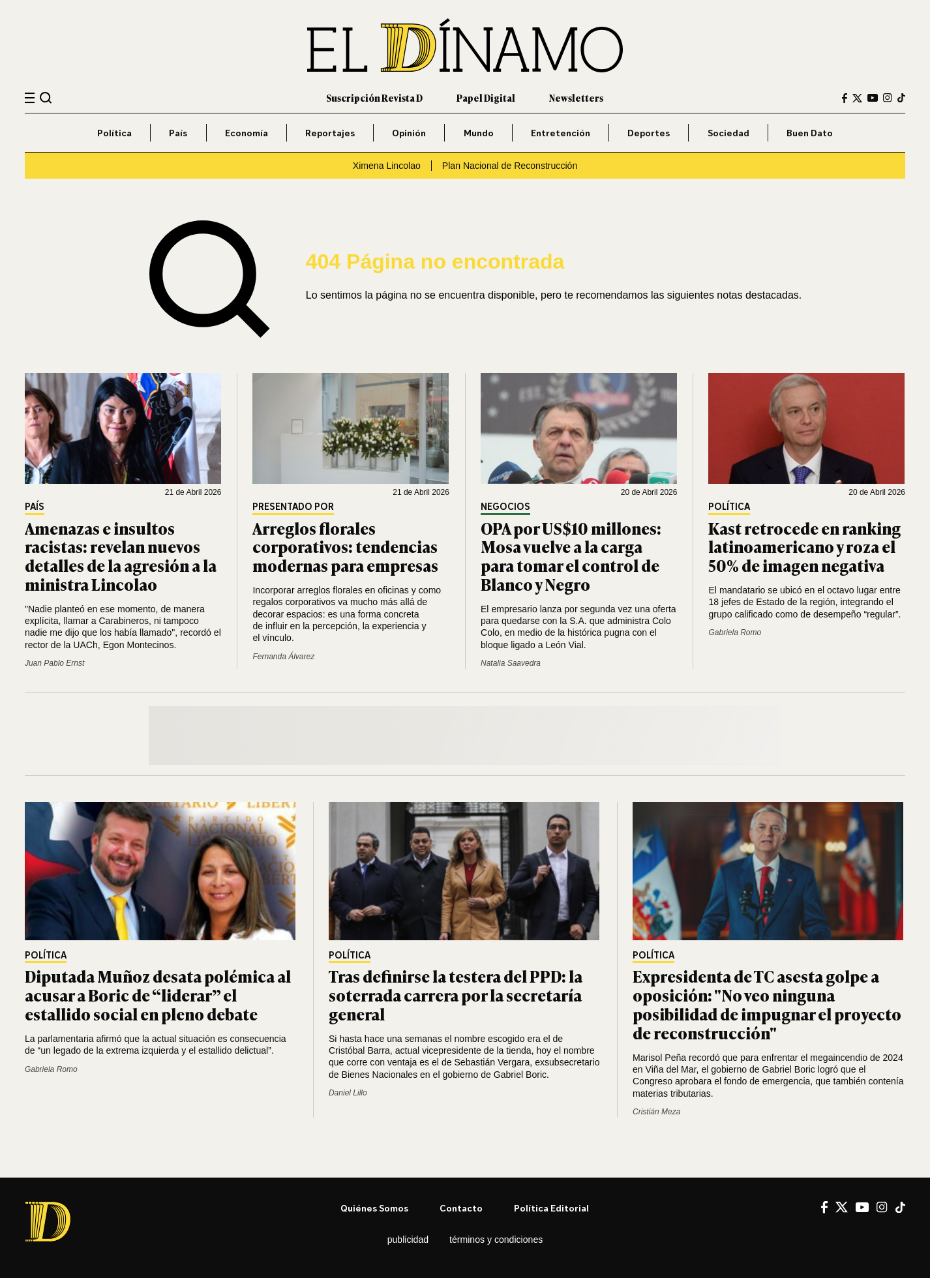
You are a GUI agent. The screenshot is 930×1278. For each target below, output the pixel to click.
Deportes (648, 132)
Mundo (479, 132)
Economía (246, 132)
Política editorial (551, 1207)
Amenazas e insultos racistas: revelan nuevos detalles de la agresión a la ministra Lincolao (121, 555)
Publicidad (407, 1239)
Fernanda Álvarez (283, 656)
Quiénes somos (374, 1207)
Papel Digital (486, 97)
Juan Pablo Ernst (54, 663)
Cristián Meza (656, 1111)
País (178, 132)
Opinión (409, 132)
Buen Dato (810, 132)
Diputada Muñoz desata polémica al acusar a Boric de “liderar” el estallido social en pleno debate (158, 994)
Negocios (505, 507)
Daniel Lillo (348, 1092)
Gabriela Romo (734, 632)
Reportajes (330, 132)
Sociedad (728, 132)
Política (114, 132)
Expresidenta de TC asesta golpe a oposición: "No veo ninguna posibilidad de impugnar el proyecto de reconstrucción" (767, 1003)
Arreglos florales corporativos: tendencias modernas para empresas (345, 546)
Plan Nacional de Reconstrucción (509, 165)
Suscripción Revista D (374, 97)
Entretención (560, 132)
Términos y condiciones (496, 1239)
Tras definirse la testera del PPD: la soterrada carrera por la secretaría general (455, 994)
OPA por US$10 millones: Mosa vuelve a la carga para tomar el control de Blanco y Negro (571, 555)
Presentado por (293, 507)
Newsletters (576, 97)
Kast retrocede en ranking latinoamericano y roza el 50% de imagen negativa (804, 546)
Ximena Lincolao (387, 165)
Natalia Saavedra (511, 663)
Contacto (461, 1207)
